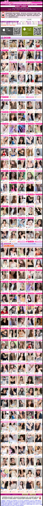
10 (27, 243)
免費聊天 (15, 180)
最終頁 (35, 243)
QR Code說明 (40, 25)
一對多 (41, 71)
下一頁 (29, 243)
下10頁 (32, 243)
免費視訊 (7, 59)
